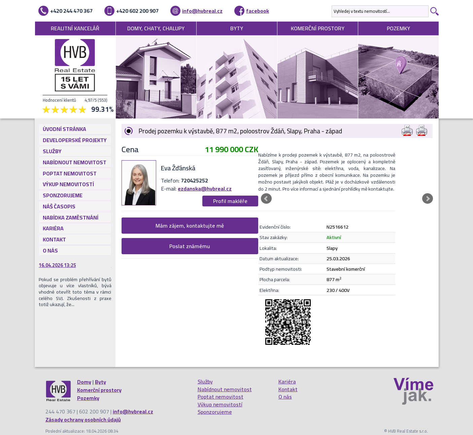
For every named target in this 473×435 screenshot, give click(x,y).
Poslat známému (189, 246)
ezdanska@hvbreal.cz (205, 188)
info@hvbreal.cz (202, 11)
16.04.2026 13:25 (57, 265)
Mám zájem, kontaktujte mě (190, 226)
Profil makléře (230, 201)
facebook (257, 11)
